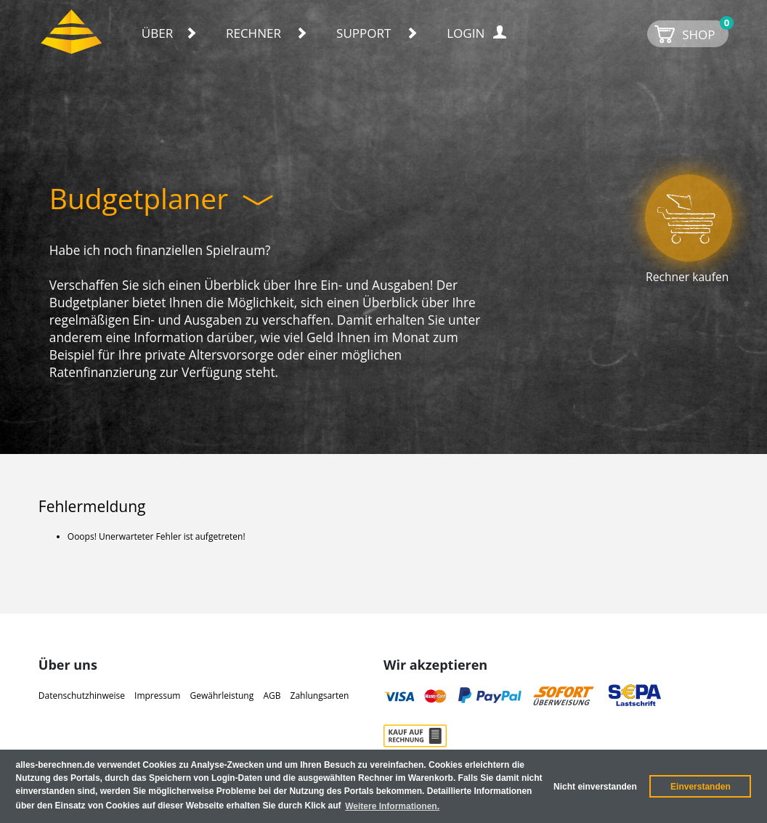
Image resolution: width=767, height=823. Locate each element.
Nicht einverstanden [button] (595, 787)
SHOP (705, 31)
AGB (271, 695)
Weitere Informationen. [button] (392, 806)
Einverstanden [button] (700, 787)
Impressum (157, 695)
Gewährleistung (222, 695)
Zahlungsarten (320, 695)
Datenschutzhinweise (81, 695)
